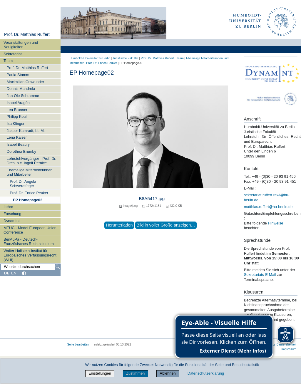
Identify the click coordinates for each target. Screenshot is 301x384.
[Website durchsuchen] (30, 267)
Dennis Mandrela (21, 88)
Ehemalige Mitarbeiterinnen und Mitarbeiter (30, 172)
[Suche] (58, 267)
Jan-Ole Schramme (23, 95)
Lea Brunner (17, 110)
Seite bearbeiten (78, 344)
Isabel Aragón (18, 102)
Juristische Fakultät (125, 58)
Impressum (288, 349)
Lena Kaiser (17, 137)
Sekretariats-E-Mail (260, 274)
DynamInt (12, 221)
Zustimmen (135, 373)
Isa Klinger (15, 123)
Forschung (12, 214)
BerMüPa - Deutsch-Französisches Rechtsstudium (29, 241)
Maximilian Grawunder (25, 82)
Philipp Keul (17, 116)
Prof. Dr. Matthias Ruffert (27, 34)
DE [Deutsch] (6, 273)
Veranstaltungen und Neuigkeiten (21, 44)
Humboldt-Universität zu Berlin (90, 58)
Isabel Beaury (18, 144)
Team (8, 60)
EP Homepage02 (27, 200)
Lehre (8, 206)
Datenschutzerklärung (206, 373)
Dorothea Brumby (21, 151)
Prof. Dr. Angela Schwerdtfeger (23, 183)
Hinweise (275, 223)
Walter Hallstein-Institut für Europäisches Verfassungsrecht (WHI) (30, 255)
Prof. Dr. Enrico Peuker (29, 193)
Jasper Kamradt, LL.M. (26, 130)
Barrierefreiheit (286, 344)
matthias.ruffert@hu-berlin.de (268, 206)
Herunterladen (119, 225)
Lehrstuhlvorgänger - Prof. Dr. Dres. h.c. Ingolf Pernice (31, 160)
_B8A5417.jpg (150, 198)
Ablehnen (168, 373)
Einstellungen (99, 373)
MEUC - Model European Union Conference (30, 230)
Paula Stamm (18, 75)
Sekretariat (13, 54)
